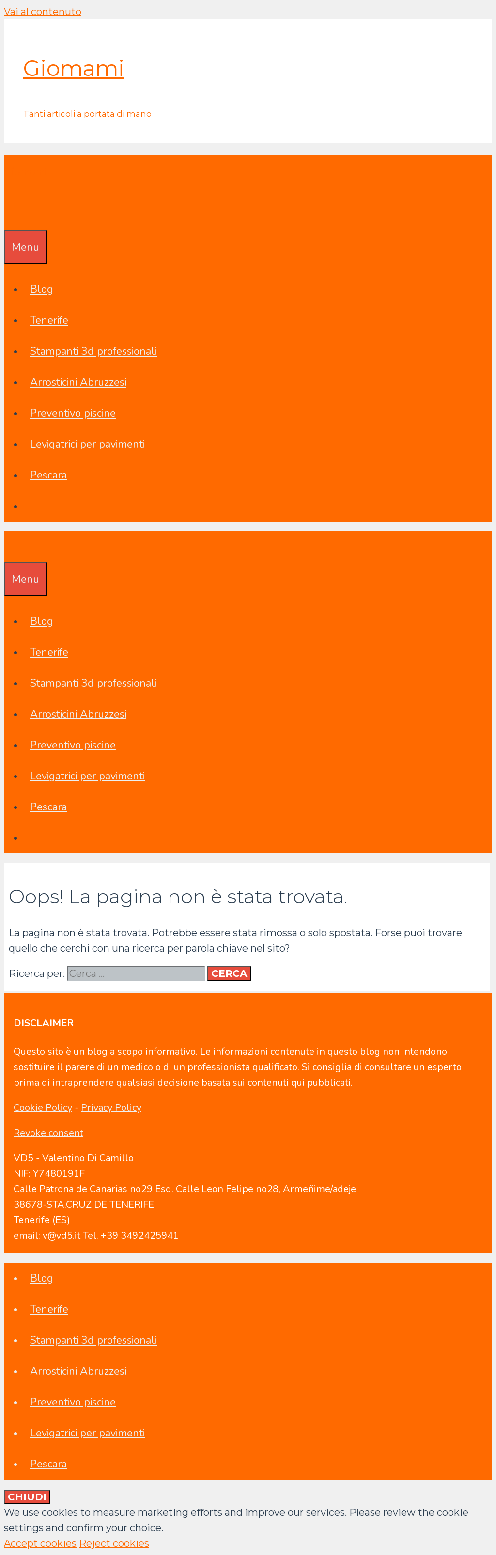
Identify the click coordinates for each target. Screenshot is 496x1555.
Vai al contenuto (42, 11)
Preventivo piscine (73, 413)
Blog (41, 289)
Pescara (48, 475)
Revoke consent (48, 1132)
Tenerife (49, 320)
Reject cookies (114, 1543)
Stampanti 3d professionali (93, 351)
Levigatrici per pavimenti (87, 444)
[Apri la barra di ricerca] (10, 215)
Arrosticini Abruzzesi (78, 382)
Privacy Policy (111, 1107)
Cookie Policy (43, 1107)
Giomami (73, 68)
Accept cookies (40, 1543)
